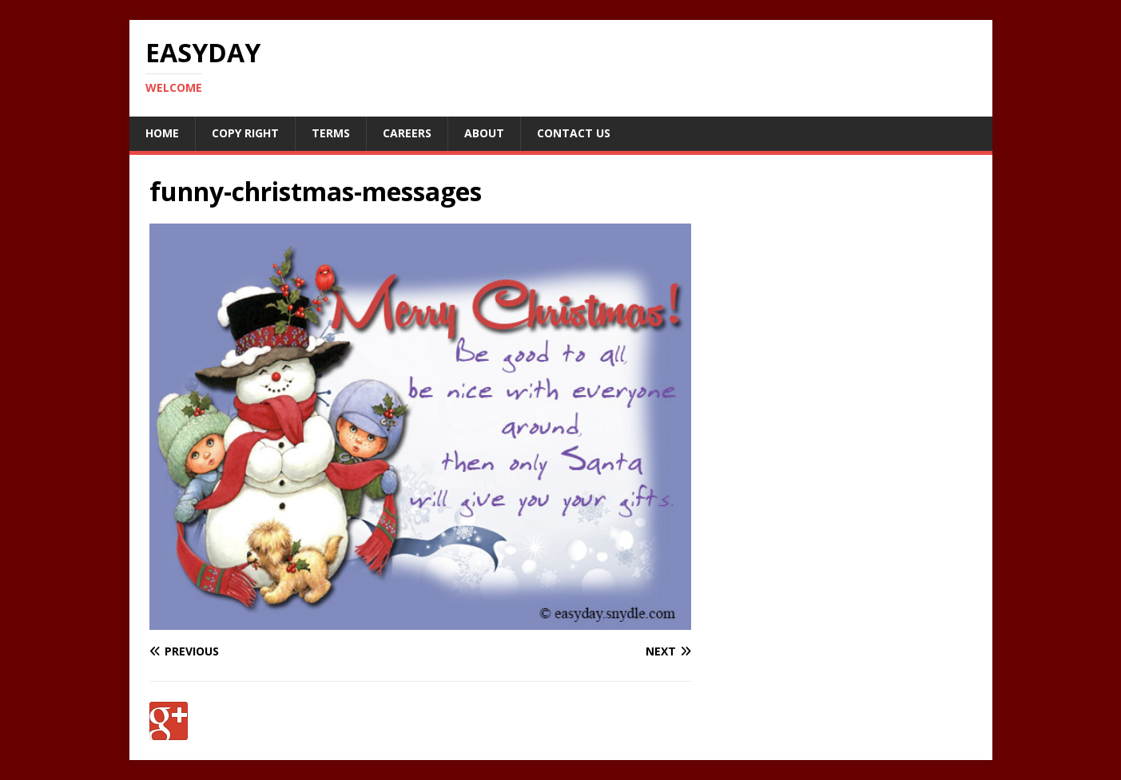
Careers (407, 133)
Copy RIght (245, 133)
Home (162, 133)
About (484, 133)
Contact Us (573, 133)
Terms (331, 133)
